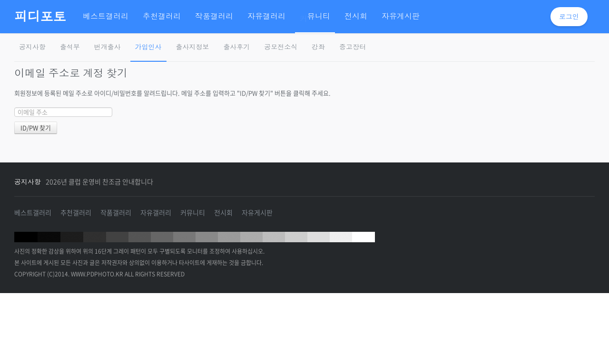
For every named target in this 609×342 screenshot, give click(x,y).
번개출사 (107, 46)
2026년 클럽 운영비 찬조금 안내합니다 (99, 181)
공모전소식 (280, 46)
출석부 (70, 46)
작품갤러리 (115, 212)
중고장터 (352, 46)
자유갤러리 (155, 212)
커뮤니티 (192, 212)
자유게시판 (257, 212)
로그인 (569, 16)
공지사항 (32, 46)
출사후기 (236, 46)
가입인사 (148, 46)
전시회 (223, 212)
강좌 (318, 46)
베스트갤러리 (32, 212)
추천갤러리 (75, 212)
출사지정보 (192, 46)
